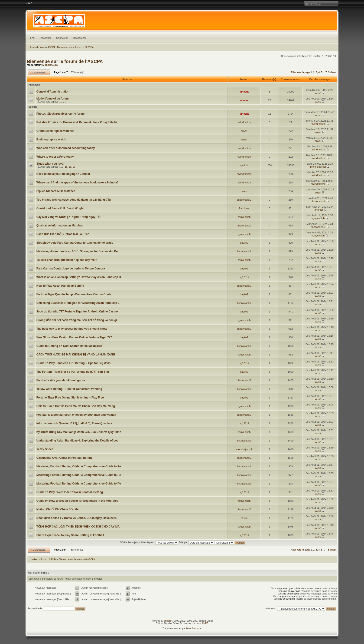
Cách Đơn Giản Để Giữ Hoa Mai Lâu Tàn (62, 234)
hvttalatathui (244, 251)
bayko (244, 518)
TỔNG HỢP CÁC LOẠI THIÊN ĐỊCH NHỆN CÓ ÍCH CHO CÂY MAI (78, 526)
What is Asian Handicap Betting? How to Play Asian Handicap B (78, 277)
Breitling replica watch (51, 139)
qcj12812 (244, 277)
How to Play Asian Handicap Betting (60, 285)
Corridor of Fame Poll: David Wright (60, 208)
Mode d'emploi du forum (52, 98)
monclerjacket (318, 166)
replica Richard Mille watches (55, 191)
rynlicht (244, 165)
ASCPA (51, 47)
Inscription (46, 38)
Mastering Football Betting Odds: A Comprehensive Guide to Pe (78, 466)
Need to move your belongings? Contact (63, 174)
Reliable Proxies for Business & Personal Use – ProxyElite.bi (76, 122)
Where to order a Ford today (55, 156)
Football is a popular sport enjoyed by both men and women (76, 414)
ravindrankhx (244, 122)
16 (70, 167)
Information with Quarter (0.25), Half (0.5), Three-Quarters (74, 423)
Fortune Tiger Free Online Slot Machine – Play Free (70, 397)
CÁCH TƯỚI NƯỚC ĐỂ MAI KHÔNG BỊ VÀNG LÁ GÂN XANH (75, 354)
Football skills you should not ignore (60, 380)
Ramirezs (244, 208)
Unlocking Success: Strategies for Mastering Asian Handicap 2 (78, 303)
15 (66, 167)
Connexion (62, 38)
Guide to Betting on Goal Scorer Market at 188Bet (69, 346)
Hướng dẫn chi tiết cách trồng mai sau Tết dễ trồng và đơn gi (76, 320)
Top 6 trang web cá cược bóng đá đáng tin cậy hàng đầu (73, 199)
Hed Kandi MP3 (200, 623)
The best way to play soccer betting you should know (71, 328)
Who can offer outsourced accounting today (65, 148)
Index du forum (38, 47)
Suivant (332, 72)
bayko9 (244, 242)
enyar (244, 130)
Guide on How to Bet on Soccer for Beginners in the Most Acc (77, 500)
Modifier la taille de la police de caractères (29, 3)
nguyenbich (243, 217)
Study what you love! (50, 163)
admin (244, 100)
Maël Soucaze (193, 628)
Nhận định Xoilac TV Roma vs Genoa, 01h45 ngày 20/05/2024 (76, 518)
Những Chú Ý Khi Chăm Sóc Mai (57, 509)
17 (74, 167)
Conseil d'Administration (52, 91)
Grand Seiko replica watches (55, 131)
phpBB (167, 621)
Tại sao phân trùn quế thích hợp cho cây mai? (66, 260)
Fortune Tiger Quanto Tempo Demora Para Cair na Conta (73, 294)
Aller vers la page (301, 72)
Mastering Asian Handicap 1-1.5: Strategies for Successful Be (77, 251)
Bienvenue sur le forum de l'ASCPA (75, 47)
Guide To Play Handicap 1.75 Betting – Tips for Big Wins (73, 363)
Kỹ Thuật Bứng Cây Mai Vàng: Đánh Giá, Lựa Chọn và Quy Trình (78, 432)
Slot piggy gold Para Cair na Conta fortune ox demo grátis (74, 242)
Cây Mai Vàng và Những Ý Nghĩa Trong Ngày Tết (68, 217)
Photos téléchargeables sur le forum (60, 113)
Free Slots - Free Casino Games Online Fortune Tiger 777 (74, 337)
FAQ (32, 38)
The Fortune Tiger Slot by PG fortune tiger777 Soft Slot (72, 371)
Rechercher (79, 38)
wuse (318, 93)
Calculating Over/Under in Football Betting (64, 457)
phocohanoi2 (244, 199)
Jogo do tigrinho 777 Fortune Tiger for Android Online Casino (77, 311)
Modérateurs (50, 64)
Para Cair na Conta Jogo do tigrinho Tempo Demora (70, 268)
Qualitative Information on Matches (59, 225)
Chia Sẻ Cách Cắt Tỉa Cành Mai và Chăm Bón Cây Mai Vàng (75, 406)
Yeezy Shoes (44, 449)
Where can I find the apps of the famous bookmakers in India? (77, 182)
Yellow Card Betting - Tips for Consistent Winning (69, 389)
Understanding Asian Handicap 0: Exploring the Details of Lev (77, 440)
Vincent (244, 91)
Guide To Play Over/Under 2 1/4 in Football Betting (69, 492)
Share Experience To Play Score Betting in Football (70, 535)
